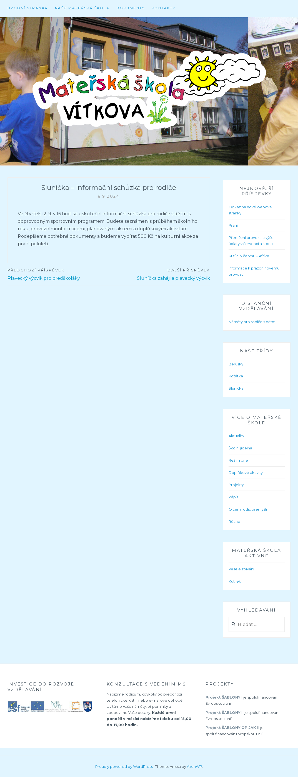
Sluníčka (236, 388)
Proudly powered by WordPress (124, 766)
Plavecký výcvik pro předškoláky (58, 274)
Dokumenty (130, 8)
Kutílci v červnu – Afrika (249, 256)
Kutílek (235, 581)
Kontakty (164, 8)
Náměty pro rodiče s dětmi (252, 322)
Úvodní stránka (27, 8)
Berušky (236, 364)
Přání (233, 225)
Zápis (233, 497)
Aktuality (236, 436)
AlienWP (194, 766)
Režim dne (238, 460)
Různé (234, 521)
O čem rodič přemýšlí (248, 509)
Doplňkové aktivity (246, 472)
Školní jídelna (240, 448)
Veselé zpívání (241, 569)
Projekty (236, 484)
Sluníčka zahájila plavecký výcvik (159, 274)
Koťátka (236, 376)
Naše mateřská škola (82, 8)
